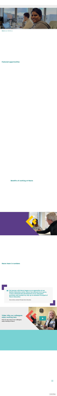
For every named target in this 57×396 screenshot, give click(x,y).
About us (4, 30)
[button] (52, 381)
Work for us (10, 30)
